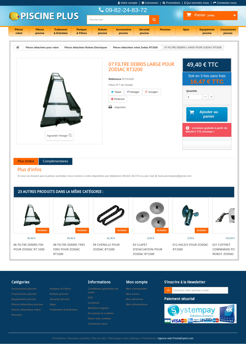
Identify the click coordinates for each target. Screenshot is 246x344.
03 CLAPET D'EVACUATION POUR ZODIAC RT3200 (147, 249)
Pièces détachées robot (26, 309)
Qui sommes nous (196, 2)
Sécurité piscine (60, 299)
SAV (90, 297)
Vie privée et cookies (101, 313)
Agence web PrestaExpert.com (175, 338)
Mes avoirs (132, 294)
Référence (115, 79)
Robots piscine (59, 294)
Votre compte (127, 2)
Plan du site (98, 338)
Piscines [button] (165, 29)
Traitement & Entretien (64, 309)
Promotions (171, 2)
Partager (133, 91)
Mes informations (137, 304)
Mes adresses (134, 299)
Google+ (151, 91)
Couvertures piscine (24, 294)
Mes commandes (136, 288)
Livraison (93, 303)
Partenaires (149, 338)
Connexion (150, 2)
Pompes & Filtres (60, 288)
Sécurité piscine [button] (144, 31)
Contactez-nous (225, 2)
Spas (53, 304)
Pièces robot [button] (19, 31)
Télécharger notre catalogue (124, 338)
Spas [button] (186, 29)
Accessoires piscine (24, 288)
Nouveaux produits (78, 338)
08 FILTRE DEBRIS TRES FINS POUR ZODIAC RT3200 (69, 249)
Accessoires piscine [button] (123, 31)
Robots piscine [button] (102, 31)
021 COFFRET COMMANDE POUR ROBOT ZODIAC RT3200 (228, 249)
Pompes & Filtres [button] (81, 31)
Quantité (191, 90)
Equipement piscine (23, 299)
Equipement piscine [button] (207, 31)
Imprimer (120, 107)
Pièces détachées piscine (27, 304)
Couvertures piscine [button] (228, 31)
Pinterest (117, 99)
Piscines (16, 315)
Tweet (116, 91)
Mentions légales (98, 308)
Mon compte (137, 282)
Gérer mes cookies (99, 318)
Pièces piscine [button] (39, 31)
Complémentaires (55, 161)
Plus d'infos (26, 161)
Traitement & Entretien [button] (61, 31)
